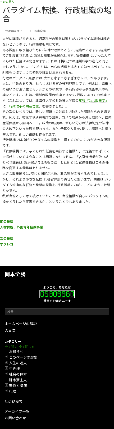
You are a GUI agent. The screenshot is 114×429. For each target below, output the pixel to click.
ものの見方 (7, 2)
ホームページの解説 (21, 324)
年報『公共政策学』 (94, 101)
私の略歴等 (14, 401)
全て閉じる (26, 346)
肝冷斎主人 (18, 380)
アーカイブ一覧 (17, 411)
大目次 (10, 330)
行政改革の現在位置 (24, 106)
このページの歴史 (23, 357)
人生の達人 (18, 363)
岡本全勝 (15, 274)
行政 (12, 391)
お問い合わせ (15, 418)
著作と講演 (18, 385)
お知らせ (16, 351)
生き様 (14, 368)
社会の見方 (18, 374)
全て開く (11, 346)
